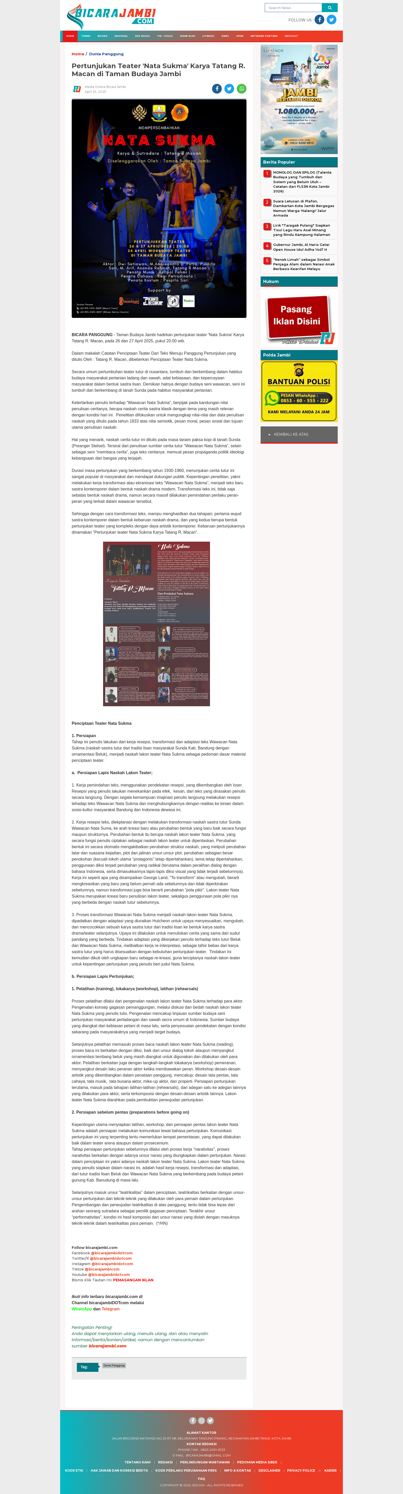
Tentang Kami (137, 1462)
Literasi (208, 35)
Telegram (111, 1309)
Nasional (121, 35)
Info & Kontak (237, 1470)
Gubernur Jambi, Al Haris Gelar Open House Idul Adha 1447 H (301, 247)
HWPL (225, 35)
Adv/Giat (291, 35)
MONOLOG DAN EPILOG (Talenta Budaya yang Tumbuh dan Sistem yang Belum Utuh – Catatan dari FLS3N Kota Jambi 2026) (302, 181)
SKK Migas (142, 35)
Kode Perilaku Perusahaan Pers (186, 1470)
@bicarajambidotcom (112, 1253)
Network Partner (264, 35)
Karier (330, 1470)
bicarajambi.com (108, 1346)
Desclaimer (269, 1470)
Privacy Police (301, 1470)
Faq (201, 1479)
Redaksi (165, 1462)
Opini (239, 35)
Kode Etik (74, 1470)
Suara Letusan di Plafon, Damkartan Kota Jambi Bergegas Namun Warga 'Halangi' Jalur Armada (303, 208)
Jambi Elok (187, 35)
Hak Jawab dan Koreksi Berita (119, 1470)
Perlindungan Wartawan (205, 1462)
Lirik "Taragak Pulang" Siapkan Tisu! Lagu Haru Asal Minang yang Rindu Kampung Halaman (301, 230)
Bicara (102, 35)
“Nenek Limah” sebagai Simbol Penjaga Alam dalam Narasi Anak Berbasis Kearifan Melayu (304, 264)
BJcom (198, 1485)
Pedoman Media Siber (257, 1462)
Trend (85, 35)
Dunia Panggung (106, 53)
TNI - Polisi (165, 35)
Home (70, 35)
